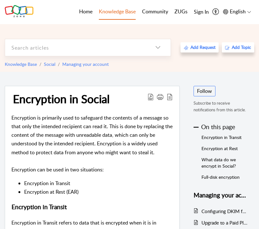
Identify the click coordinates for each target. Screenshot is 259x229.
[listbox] (158, 47)
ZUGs (180, 11)
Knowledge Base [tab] (117, 11)
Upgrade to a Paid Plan (224, 222)
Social (49, 64)
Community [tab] (155, 11)
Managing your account (85, 64)
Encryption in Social (61, 99)
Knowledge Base (21, 64)
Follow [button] (204, 90)
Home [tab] (85, 11)
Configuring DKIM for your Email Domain (224, 211)
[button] (160, 97)
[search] (75, 47)
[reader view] (170, 97)
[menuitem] (201, 12)
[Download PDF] (150, 97)
